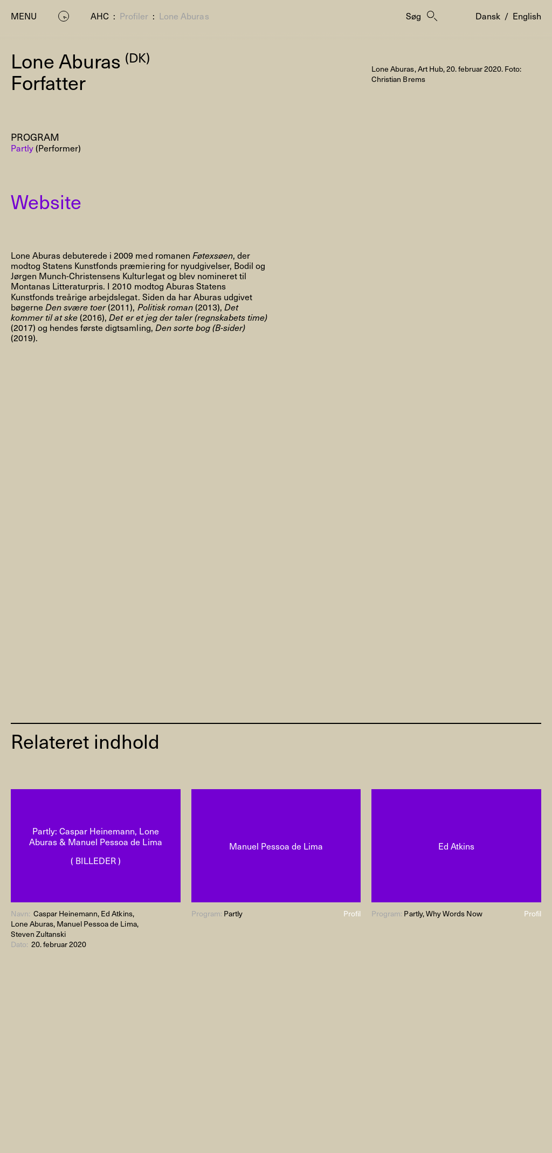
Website (46, 201)
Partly (22, 147)
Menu (24, 16)
